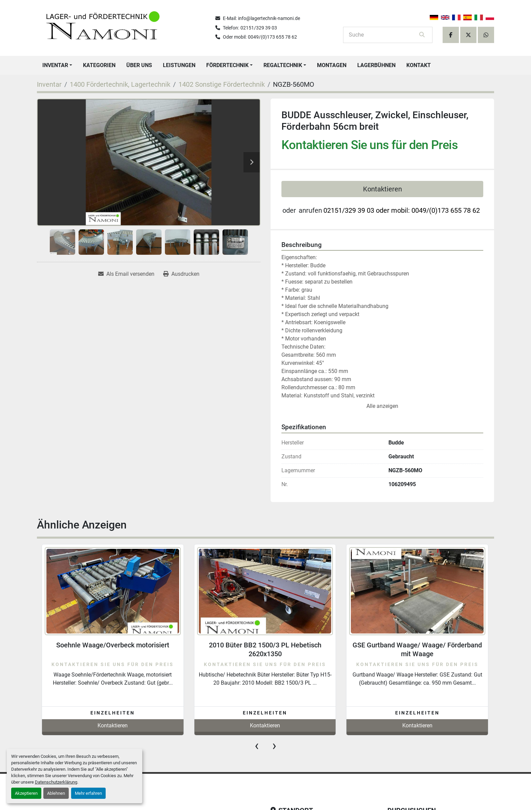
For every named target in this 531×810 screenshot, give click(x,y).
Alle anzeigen (382, 406)
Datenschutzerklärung (56, 782)
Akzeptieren (26, 793)
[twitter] (468, 35)
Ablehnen (56, 793)
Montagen (331, 65)
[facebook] (451, 35)
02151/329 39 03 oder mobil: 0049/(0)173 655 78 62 (401, 210)
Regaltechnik (282, 65)
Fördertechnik (227, 65)
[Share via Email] (126, 274)
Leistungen (179, 65)
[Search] (383, 34)
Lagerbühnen (376, 65)
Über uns (139, 65)
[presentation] (257, 745)
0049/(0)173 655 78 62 (272, 37)
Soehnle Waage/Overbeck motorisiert (112, 645)
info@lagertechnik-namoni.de (269, 18)
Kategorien (99, 65)
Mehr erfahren (88, 793)
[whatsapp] (486, 35)
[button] (57, 65)
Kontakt (418, 65)
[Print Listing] (181, 274)
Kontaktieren (382, 189)
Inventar (55, 65)
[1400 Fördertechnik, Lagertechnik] (120, 84)
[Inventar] (49, 84)
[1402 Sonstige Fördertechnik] (221, 84)
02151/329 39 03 (258, 27)
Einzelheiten (112, 712)
